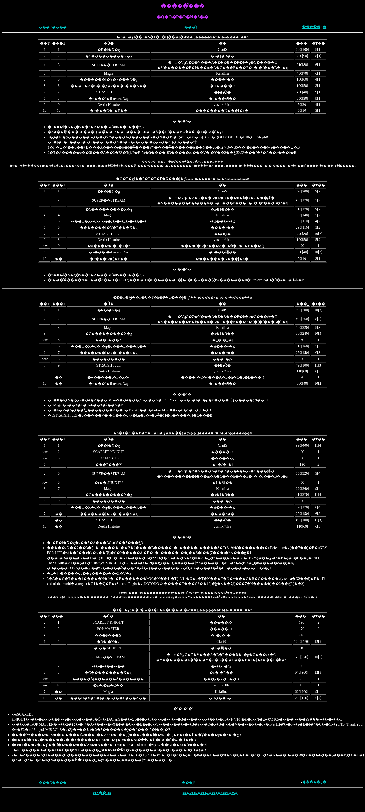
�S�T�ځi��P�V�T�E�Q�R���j (148, 433)
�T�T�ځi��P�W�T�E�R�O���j (148, 610)
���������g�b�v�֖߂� (210, 793)
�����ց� (314, 27)
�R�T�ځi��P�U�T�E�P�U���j (148, 297)
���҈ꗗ (191, 27)
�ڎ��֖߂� (102, 793)
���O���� (53, 27)
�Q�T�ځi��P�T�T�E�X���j (148, 179)
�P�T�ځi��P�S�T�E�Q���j (148, 37)
